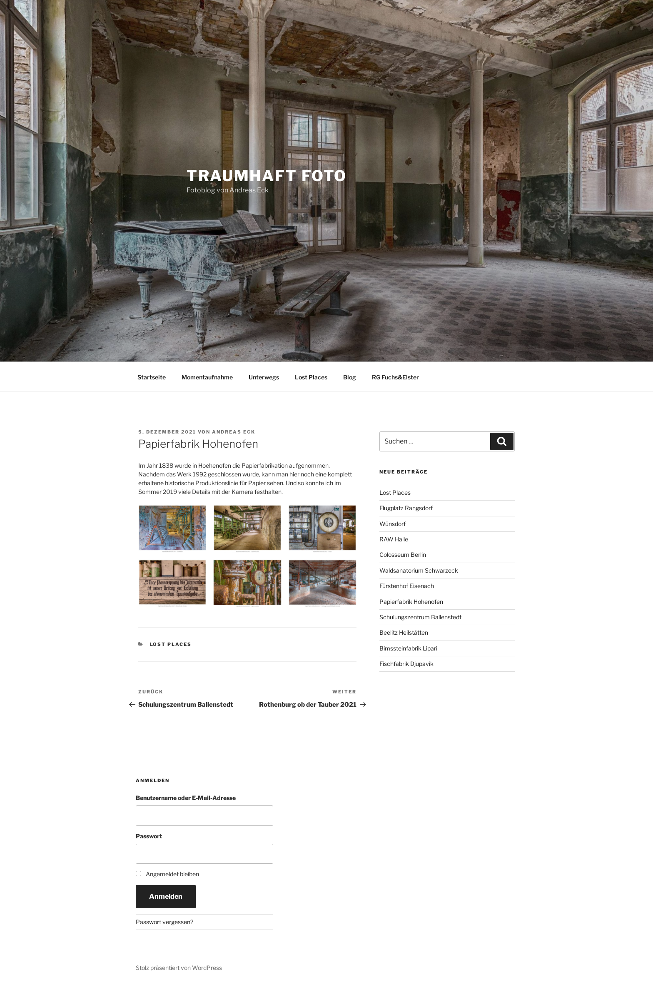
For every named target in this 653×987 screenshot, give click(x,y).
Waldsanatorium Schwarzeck (418, 570)
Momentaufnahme (207, 377)
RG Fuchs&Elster (395, 377)
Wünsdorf (392, 523)
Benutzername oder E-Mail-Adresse (186, 797)
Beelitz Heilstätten (403, 632)
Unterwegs (264, 377)
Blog (349, 377)
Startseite (151, 377)
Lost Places (311, 377)
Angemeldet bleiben (172, 873)
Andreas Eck (233, 432)
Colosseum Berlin (402, 554)
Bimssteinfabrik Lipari (408, 648)
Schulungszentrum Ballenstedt (420, 617)
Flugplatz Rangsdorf (406, 507)
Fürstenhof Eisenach (406, 585)
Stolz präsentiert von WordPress (179, 967)
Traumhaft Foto (267, 176)
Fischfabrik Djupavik (406, 663)
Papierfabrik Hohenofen (411, 601)
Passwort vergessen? (164, 921)
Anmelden (165, 896)
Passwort (149, 836)
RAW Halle (393, 539)
